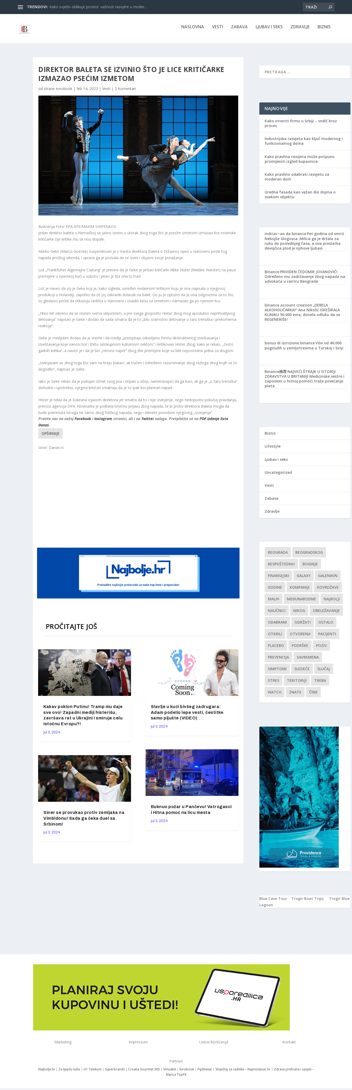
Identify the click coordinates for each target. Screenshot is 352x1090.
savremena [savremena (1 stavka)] (308, 660)
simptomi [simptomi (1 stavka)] (277, 672)
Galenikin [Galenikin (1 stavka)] (327, 579)
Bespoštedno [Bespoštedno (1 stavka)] (281, 567)
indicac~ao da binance (285, 237)
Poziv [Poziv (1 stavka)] (321, 649)
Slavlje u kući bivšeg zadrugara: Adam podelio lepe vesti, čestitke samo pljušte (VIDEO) (187, 716)
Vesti (217, 30)
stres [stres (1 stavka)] (273, 684)
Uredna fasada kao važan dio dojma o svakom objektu (300, 198)
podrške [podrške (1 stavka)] (300, 649)
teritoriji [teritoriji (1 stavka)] (296, 684)
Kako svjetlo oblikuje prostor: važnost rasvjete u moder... (98, 6)
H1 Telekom (93, 1073)
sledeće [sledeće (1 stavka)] (302, 672)
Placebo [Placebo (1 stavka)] (276, 649)
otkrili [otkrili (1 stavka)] (275, 637)
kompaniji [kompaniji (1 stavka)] (299, 590)
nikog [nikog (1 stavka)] (299, 614)
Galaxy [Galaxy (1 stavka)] (303, 579)
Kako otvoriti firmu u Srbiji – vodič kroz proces (301, 127)
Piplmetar (204, 1073)
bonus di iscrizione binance (290, 346)
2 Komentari (125, 92)
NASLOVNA (192, 30)
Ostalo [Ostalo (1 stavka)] (325, 625)
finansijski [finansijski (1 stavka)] (278, 579)
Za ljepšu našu (69, 1073)
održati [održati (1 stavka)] (303, 625)
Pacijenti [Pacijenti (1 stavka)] (327, 637)
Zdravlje (300, 30)
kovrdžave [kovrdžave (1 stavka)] (328, 590)
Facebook (83, 422)
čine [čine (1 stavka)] (313, 695)
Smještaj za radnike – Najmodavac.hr (242, 1073)
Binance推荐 (276, 375)
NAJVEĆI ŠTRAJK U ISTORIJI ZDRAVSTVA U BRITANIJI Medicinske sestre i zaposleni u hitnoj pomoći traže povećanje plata (304, 382)
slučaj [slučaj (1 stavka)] (323, 672)
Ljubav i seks (269, 30)
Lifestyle (273, 449)
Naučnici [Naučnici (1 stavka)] (277, 614)
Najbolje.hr (46, 1073)
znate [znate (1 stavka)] (295, 695)
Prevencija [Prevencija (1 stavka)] (278, 660)
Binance (272, 275)
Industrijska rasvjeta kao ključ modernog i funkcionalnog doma (304, 145)
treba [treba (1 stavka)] (320, 684)
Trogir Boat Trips (307, 902)
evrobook (64, 92)
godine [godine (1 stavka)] (275, 590)
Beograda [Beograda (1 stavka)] (278, 555)
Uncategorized (278, 476)
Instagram (103, 422)
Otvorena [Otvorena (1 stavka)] (300, 637)
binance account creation (288, 308)
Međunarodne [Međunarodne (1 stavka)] (301, 602)
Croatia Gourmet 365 (144, 1073)
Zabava (239, 30)
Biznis (324, 30)
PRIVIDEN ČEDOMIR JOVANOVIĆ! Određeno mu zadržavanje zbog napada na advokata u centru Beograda (305, 280)
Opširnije (51, 437)
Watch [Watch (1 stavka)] (274, 695)
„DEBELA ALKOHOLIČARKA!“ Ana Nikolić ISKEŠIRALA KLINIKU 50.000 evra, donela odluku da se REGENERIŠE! (302, 316)
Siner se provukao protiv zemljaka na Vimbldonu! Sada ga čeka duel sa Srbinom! (83, 822)
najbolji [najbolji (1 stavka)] (332, 602)
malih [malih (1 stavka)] (273, 602)
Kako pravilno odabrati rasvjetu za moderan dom (297, 180)
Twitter (147, 422)
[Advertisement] (139, 502)
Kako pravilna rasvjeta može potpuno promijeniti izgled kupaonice (300, 162)
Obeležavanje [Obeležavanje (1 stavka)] (326, 614)
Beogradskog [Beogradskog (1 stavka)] (309, 555)
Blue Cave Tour (273, 902)
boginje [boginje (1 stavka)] (310, 567)
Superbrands (115, 1073)
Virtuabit (169, 1073)
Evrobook (186, 1073)
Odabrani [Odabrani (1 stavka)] (277, 625)
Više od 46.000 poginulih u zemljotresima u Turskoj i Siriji (304, 349)
